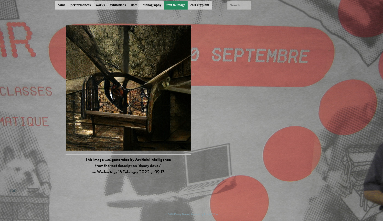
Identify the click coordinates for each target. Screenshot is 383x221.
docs (134, 5)
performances (81, 5)
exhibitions (118, 5)
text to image (176, 5)
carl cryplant (199, 5)
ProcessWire (211, 214)
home (61, 5)
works (100, 5)
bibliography (151, 5)
